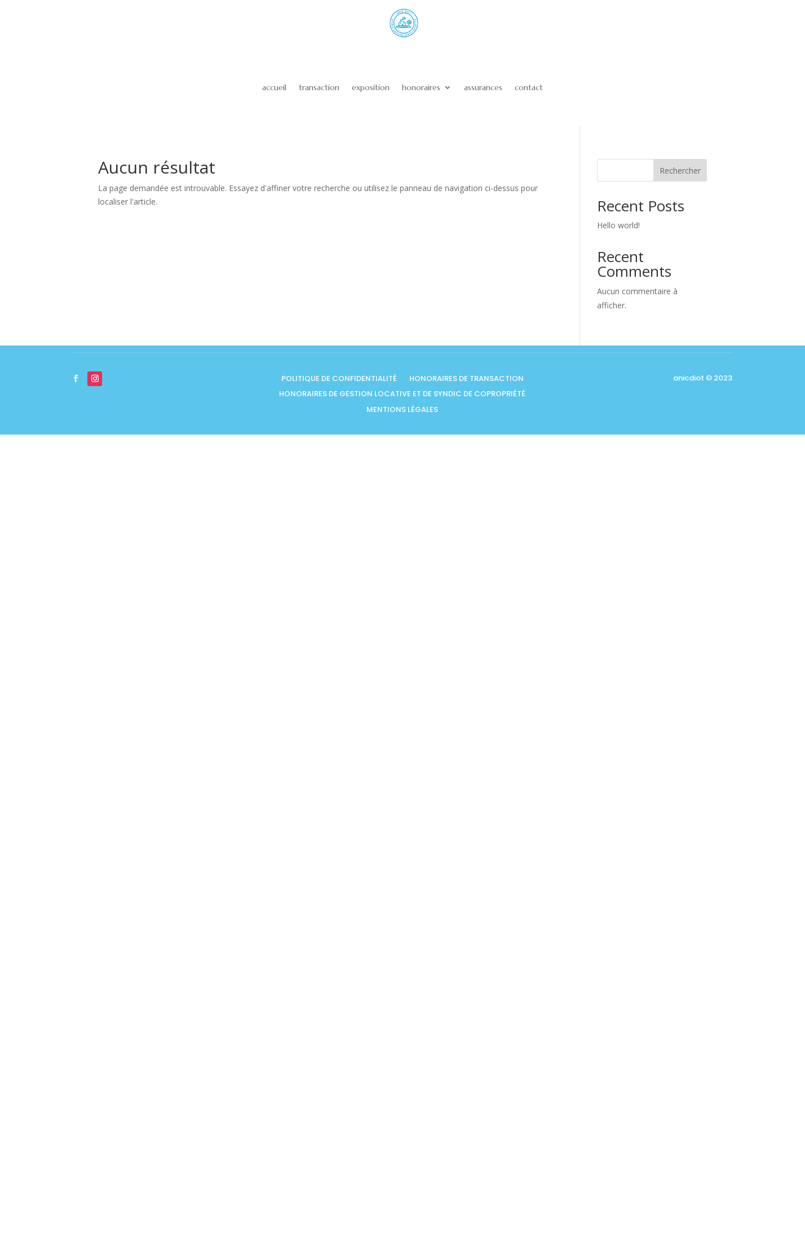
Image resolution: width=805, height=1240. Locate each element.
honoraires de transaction (466, 379)
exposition (371, 87)
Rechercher (680, 170)
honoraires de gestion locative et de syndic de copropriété (402, 395)
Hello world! (618, 225)
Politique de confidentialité (339, 379)
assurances (483, 87)
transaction (319, 87)
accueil (274, 87)
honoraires (421, 87)
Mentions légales (402, 410)
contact (529, 87)
